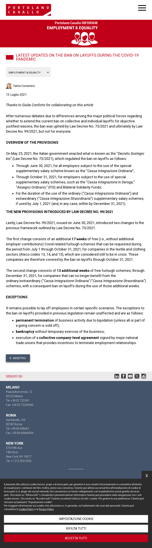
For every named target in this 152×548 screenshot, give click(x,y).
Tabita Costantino (24, 85)
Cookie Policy (26, 509)
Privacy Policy (46, 509)
